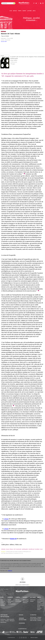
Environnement (12, 604)
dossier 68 (13, 538)
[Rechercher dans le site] (8, 3)
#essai (7, 549)
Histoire (18, 599)
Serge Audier (13, 60)
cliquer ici (10, 570)
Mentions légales (34, 637)
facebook (34, 3)
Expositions (3, 622)
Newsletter (43, 3)
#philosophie (25, 549)
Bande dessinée (10, 619)
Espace (15, 10)
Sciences (2, 601)
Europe (9, 602)
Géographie (10, 601)
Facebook (20, 637)
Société (2, 602)
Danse (38, 609)
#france (11, 549)
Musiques (39, 601)
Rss (41, 3)
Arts (34, 10)
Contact (39, 620)
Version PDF (4, 41)
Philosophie (26, 599)
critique (6, 519)
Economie (2, 604)
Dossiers (22, 623)
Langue (32, 601)
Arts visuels (40, 604)
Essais (21, 615)
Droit (1, 599)
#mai (41, 549)
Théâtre (39, 602)
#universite (18, 549)
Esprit (24, 10)
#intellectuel (31, 549)
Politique (2, 605)
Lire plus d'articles (22, 584)
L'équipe (39, 617)
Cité (11, 10)
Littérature (32, 599)
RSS (24, 637)
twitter (36, 3)
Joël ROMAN (6, 36)
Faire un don (33, 620)
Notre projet (33, 617)
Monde (9, 599)
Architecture (40, 605)
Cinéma (39, 599)
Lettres (29, 10)
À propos (33, 615)
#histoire (3, 549)
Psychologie (26, 601)
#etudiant (37, 549)
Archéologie (18, 601)
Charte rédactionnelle (35, 618)
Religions (25, 602)
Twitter (22, 637)
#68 (14, 549)
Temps (20, 10)
